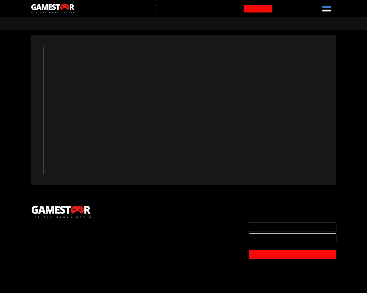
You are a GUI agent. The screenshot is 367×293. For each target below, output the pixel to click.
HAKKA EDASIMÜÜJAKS (50, 243)
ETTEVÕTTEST (43, 232)
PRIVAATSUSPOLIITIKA (49, 275)
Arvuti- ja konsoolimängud (55, 23)
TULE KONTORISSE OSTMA (53, 285)
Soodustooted (105, 23)
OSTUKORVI (259, 9)
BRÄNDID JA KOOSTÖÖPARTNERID (59, 253)
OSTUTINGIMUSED (46, 264)
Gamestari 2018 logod (145, 174)
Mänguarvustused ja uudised (181, 23)
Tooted (136, 23)
